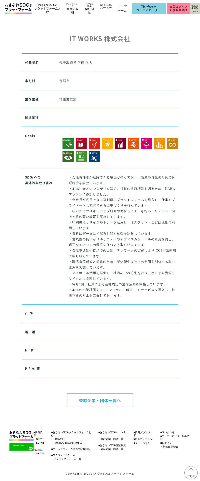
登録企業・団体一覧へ (100, 400)
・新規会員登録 (169, 446)
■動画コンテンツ (142, 439)
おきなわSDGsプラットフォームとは (47, 8)
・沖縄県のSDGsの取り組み (66, 443)
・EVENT (39, 443)
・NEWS (38, 439)
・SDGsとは (58, 439)
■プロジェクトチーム (63, 455)
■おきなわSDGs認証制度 (112, 445)
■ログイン (166, 443)
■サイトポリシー (142, 443)
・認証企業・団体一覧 (110, 449)
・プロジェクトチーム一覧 (66, 459)
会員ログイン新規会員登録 (178, 8)
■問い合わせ (167, 432)
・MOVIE (39, 453)
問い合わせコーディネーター (148, 8)
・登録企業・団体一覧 (110, 439)
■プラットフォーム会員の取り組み (70, 449)
